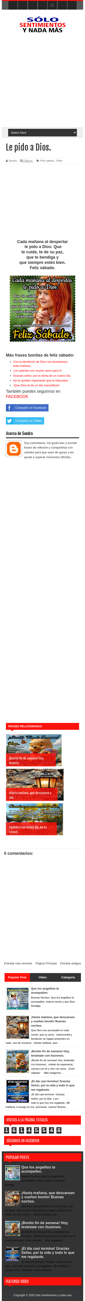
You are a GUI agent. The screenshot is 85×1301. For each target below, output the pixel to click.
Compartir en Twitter (24, 421)
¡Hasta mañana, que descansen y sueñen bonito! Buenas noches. (48, 1197)
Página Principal (46, 963)
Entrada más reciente (18, 963)
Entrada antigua (70, 963)
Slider (59, 160)
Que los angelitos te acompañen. (38, 1169)
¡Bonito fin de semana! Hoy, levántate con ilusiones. (45, 1225)
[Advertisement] (42, 82)
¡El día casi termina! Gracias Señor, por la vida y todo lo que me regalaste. (48, 1253)
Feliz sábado (47, 160)
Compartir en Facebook (26, 407)
